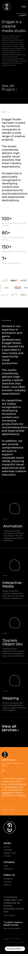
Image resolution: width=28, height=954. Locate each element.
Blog (6, 866)
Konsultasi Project (15, 949)
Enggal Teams (10, 853)
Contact (7, 856)
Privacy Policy (8, 942)
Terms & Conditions (19, 942)
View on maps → (10, 915)
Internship (8, 869)
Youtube (7, 882)
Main (24, 7)
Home (6, 847)
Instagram (8, 879)
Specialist (8, 850)
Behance (7, 885)
